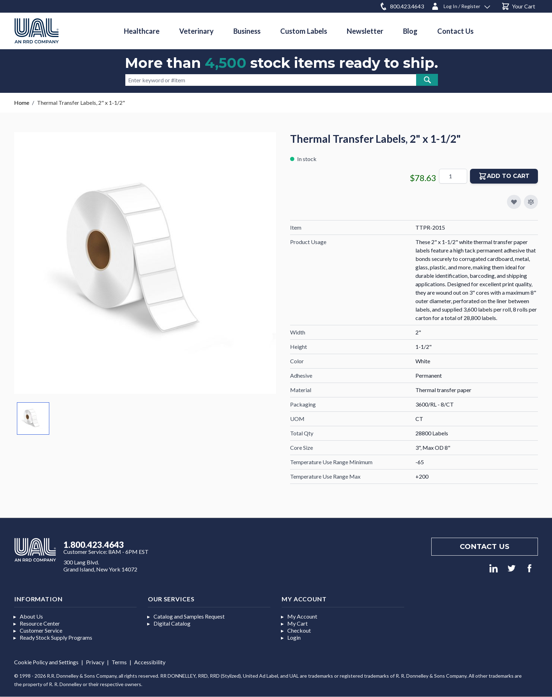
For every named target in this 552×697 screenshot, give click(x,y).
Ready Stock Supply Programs (56, 637)
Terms (119, 662)
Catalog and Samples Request (189, 616)
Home (21, 102)
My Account (302, 616)
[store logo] (36, 31)
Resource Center (40, 623)
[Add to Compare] (531, 202)
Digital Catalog (171, 623)
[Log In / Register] (460, 5)
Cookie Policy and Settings (46, 662)
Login (294, 637)
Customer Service (41, 630)
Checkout (299, 630)
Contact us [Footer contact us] (484, 546)
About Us (31, 616)
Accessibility (149, 662)
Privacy (95, 662)
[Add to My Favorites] (514, 202)
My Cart (297, 623)
